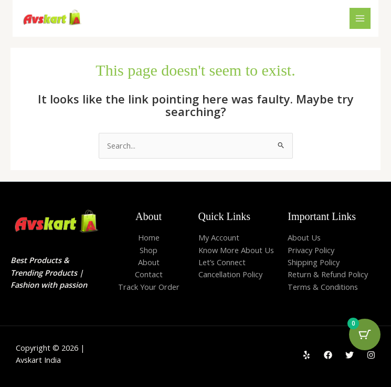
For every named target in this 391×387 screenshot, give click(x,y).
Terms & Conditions (323, 286)
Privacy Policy (311, 250)
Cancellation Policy (230, 274)
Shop (148, 250)
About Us (304, 237)
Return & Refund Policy (328, 274)
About (149, 262)
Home (149, 237)
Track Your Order (148, 286)
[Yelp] (306, 355)
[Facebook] (328, 355)
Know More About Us (236, 250)
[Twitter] (349, 355)
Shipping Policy (314, 262)
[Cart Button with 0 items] (365, 334)
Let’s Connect (222, 262)
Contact (149, 274)
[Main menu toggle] (360, 18)
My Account (218, 237)
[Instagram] (371, 355)
